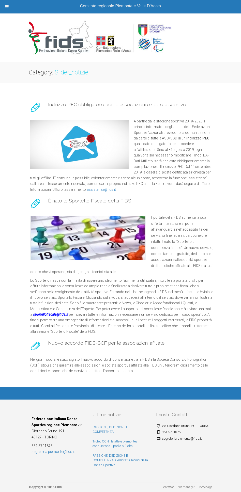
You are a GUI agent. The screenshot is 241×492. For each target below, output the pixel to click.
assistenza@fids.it (101, 189)
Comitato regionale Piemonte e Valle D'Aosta (120, 6)
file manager (186, 487)
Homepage (205, 487)
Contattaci (168, 487)
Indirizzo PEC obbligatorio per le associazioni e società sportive (117, 104)
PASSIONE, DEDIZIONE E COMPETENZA (110, 429)
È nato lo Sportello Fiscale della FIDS (89, 200)
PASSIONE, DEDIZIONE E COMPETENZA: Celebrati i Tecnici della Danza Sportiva (120, 460)
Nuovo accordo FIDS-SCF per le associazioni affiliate (106, 343)
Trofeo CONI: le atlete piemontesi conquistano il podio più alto (115, 443)
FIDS (58, 487)
